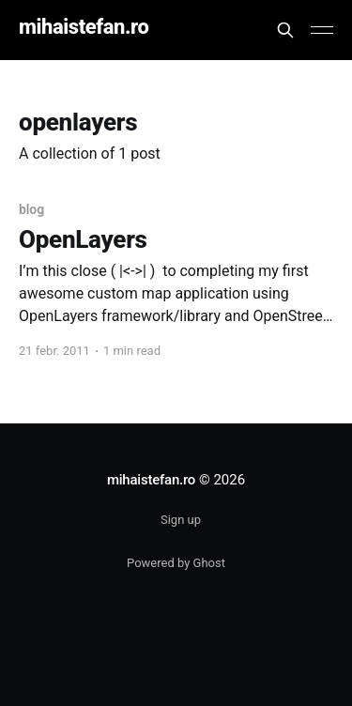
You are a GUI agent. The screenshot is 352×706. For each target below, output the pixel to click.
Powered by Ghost (176, 563)
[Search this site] (285, 30)
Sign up (181, 520)
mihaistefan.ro (83, 28)
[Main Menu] (322, 30)
